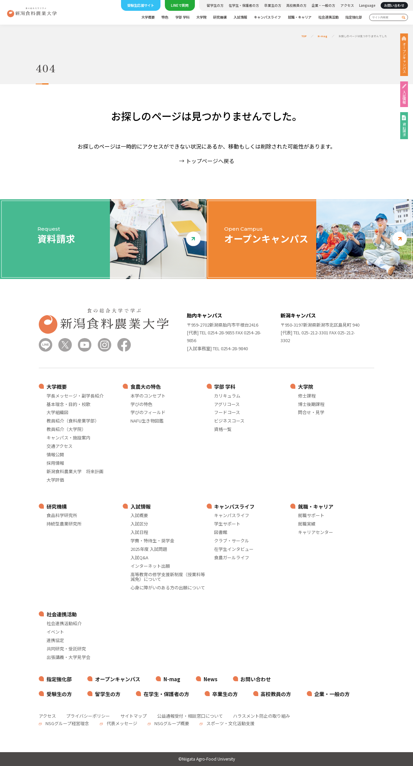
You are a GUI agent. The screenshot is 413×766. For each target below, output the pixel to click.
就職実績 (307, 524)
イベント (55, 632)
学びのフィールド (148, 412)
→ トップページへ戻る (206, 161)
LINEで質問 (179, 5)
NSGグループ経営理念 (67, 723)
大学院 (201, 17)
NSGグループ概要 (171, 723)
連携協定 (55, 640)
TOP (303, 36)
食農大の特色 (145, 386)
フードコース (227, 412)
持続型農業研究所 (64, 524)
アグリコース (227, 404)
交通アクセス (59, 446)
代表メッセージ (121, 723)
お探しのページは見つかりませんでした (362, 36)
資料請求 (404, 129)
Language (367, 5)
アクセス (347, 5)
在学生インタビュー (234, 549)
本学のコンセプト (148, 396)
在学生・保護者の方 (244, 5)
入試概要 (139, 515)
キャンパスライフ (267, 17)
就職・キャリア (300, 17)
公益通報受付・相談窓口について (190, 716)
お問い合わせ (394, 5)
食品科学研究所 (62, 515)
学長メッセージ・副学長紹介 (75, 396)
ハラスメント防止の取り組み (261, 716)
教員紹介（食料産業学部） (73, 421)
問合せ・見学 (311, 412)
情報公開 (55, 454)
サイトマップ (133, 716)
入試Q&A (139, 557)
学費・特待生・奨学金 (152, 540)
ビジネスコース (229, 421)
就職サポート (311, 515)
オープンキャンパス (404, 58)
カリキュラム (227, 396)
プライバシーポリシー (88, 716)
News (210, 679)
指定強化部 (353, 17)
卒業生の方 (272, 5)
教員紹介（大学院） (66, 429)
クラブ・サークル (231, 540)
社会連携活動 (328, 17)
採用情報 (55, 463)
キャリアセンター (315, 532)
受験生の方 (59, 694)
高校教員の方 (296, 5)
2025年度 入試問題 (148, 549)
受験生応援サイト (140, 5)
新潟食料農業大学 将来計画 (75, 471)
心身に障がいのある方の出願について (167, 587)
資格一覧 (223, 429)
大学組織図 (57, 412)
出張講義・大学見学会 (68, 657)
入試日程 (139, 532)
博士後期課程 (311, 404)
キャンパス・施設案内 (68, 437)
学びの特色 (141, 404)
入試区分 (139, 524)
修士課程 (307, 396)
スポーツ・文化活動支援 (230, 723)
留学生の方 (215, 5)
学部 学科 (182, 17)
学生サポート (227, 524)
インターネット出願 (150, 566)
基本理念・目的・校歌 (68, 404)
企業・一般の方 (323, 5)
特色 (164, 17)
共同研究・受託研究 (66, 649)
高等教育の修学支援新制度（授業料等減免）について (167, 577)
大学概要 (148, 17)
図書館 (220, 532)
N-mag (322, 36)
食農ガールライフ (231, 557)
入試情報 (240, 17)
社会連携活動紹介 (64, 623)
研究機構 (220, 17)
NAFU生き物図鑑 (147, 421)
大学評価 (55, 480)
